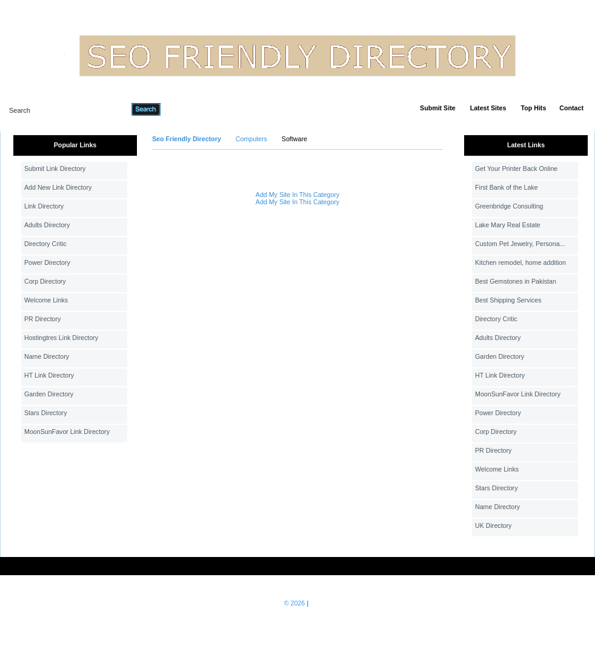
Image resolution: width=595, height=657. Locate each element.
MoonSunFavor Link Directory (67, 431)
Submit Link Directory (54, 168)
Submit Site (438, 108)
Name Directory (46, 356)
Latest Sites (488, 108)
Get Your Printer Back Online (516, 168)
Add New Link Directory (57, 187)
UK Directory (493, 525)
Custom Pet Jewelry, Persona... (520, 243)
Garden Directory (48, 394)
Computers (251, 138)
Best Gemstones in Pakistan (515, 281)
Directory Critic (45, 243)
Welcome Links (46, 300)
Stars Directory (45, 412)
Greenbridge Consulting (509, 206)
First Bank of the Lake (506, 187)
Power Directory (47, 262)
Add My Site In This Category (297, 194)
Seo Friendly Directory (186, 138)
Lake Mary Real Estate (507, 224)
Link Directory (44, 206)
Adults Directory (47, 224)
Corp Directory (45, 281)
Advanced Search (192, 109)
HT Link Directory (49, 375)
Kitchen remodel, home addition (520, 262)
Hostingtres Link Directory (61, 337)
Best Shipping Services (508, 300)
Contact (571, 108)
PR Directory (42, 318)
